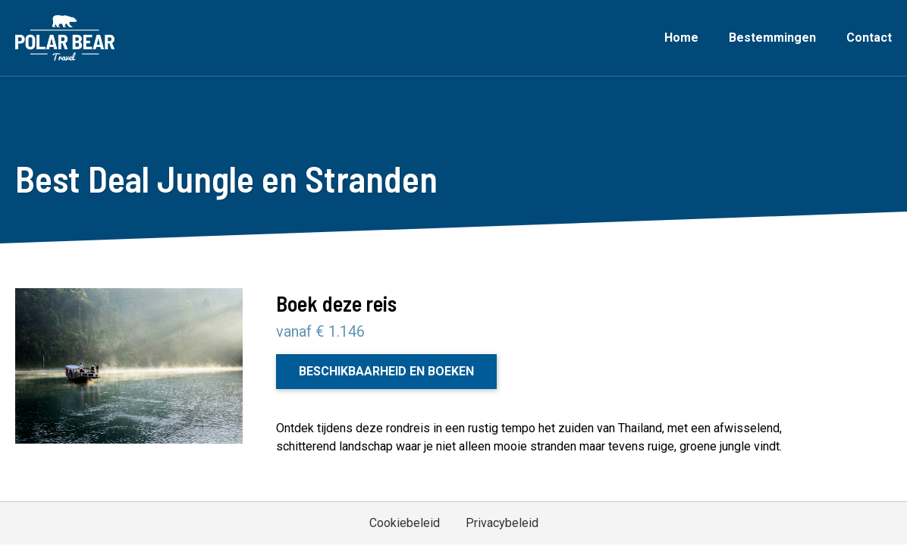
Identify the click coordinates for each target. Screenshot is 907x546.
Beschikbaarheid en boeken (386, 371)
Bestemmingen (772, 37)
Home (681, 37)
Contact (869, 37)
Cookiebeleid (404, 523)
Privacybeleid (502, 523)
